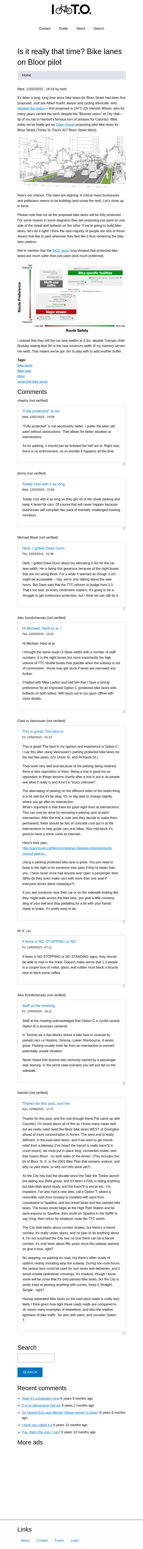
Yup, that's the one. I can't (41, 1432)
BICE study (60, 250)
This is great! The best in (43, 731)
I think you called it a (37, 1425)
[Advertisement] (43, 1474)
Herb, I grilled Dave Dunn (43, 548)
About (80, 28)
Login (75, 1540)
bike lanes (25, 365)
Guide (63, 28)
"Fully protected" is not (41, 411)
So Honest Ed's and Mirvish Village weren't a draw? (60, 1412)
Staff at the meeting (38, 1006)
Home (26, 75)
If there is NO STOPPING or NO (49, 941)
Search (99, 28)
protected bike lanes (32, 381)
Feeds (59, 1540)
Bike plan (24, 371)
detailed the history (31, 108)
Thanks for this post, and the (46, 1103)
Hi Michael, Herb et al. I (41, 628)
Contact (44, 28)
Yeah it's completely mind (40, 1398)
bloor (21, 376)
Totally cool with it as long (43, 484)
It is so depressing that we (41, 1405)
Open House (65, 124)
